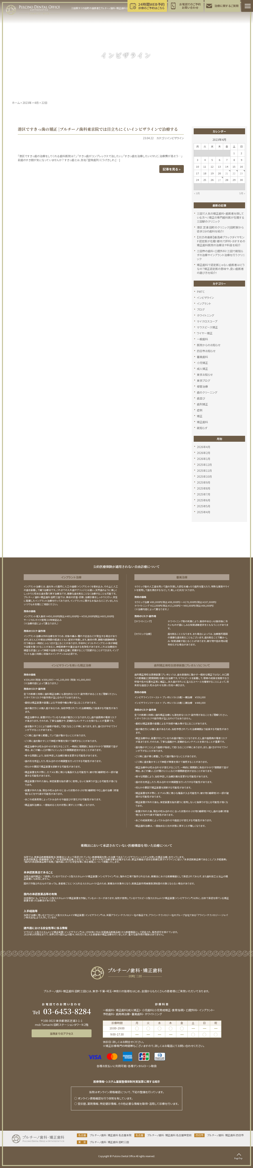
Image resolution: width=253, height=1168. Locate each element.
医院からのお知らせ (208, 345)
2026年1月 (203, 459)
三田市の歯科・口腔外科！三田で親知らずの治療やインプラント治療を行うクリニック (221, 255)
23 (241, 173)
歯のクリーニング (207, 392)
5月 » (242, 193)
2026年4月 (203, 447)
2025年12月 (204, 465)
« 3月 (197, 193)
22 (234, 173)
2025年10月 (204, 476)
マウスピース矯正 (207, 327)
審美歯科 (202, 357)
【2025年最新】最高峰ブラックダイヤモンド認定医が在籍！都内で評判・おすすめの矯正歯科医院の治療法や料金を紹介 (221, 241)
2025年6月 (203, 500)
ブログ (201, 309)
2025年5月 (203, 506)
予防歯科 (108, 1014)
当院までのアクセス (61, 1034)
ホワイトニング (205, 315)
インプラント (204, 303)
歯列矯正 (202, 404)
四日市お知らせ (206, 351)
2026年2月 (203, 453)
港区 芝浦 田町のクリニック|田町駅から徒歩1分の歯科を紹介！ (220, 229)
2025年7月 (203, 494)
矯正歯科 (202, 422)
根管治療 (202, 386)
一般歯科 (202, 339)
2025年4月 (203, 512)
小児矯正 (202, 363)
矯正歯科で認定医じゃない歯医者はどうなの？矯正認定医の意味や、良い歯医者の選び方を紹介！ (221, 269)
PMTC (201, 292)
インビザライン (205, 298)
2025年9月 (203, 482)
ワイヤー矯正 (204, 333)
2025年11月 (204, 471)
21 (226, 173)
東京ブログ (203, 380)
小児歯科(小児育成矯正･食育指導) (163, 1010)
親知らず (202, 428)
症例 (199, 410)
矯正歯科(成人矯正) (128, 1010)
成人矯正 (202, 369)
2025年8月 (203, 488)
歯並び (201, 398)
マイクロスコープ (207, 321)
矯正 (199, 416)
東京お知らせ (205, 375)
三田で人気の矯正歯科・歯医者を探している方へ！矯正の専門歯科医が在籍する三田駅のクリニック (220, 217)
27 (219, 180)
